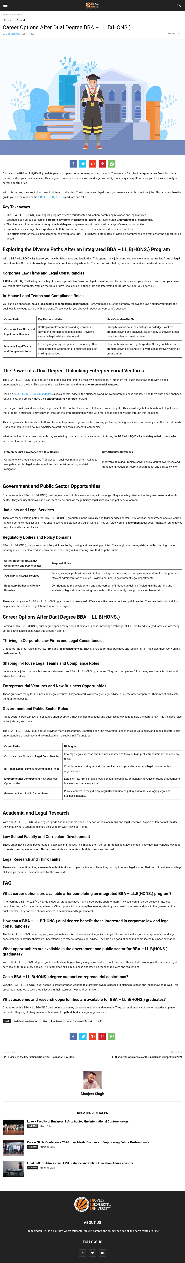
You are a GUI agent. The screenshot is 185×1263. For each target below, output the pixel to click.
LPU (100, 1021)
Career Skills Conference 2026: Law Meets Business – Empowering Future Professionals (88, 1142)
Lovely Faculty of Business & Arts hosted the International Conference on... (78, 1121)
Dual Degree (56, 1021)
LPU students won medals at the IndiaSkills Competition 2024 (147, 1057)
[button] (179, 6)
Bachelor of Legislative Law (26, 1021)
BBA (45, 1021)
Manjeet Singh (13, 34)
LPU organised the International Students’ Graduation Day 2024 (39, 1057)
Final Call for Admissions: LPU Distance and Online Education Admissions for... (81, 1163)
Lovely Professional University (79, 1021)
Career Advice (22, 20)
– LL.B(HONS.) (52, 197)
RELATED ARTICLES (92, 1113)
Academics (8, 20)
